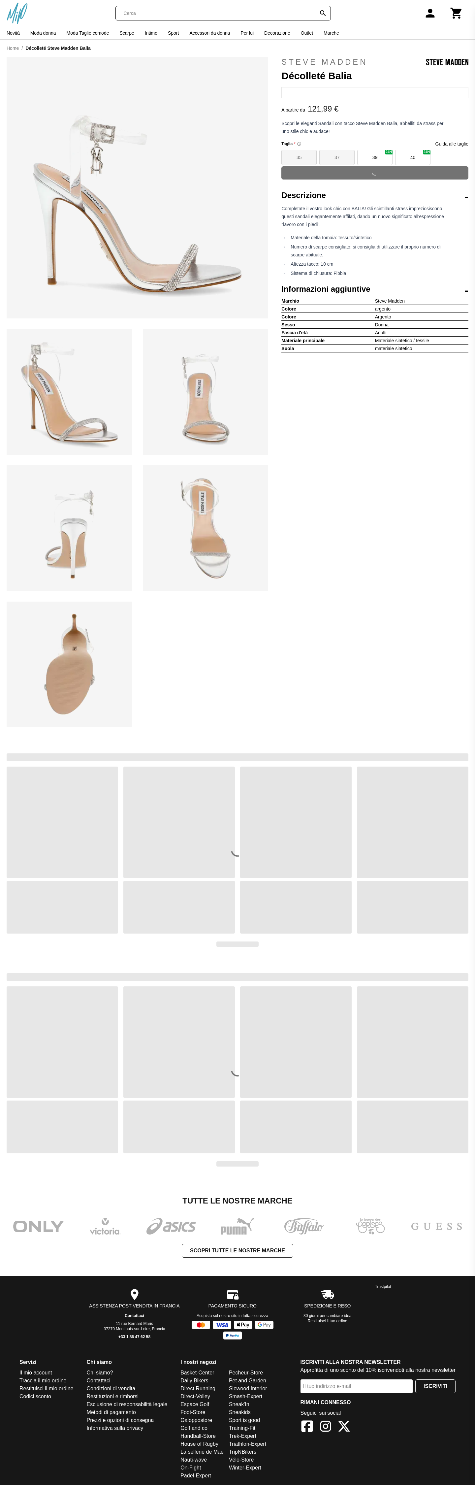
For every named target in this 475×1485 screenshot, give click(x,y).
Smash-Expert (245, 1396)
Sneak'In (239, 1404)
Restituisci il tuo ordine (327, 1321)
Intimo (151, 33)
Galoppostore (196, 1420)
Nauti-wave (193, 1460)
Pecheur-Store (246, 1372)
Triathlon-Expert (247, 1444)
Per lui (247, 33)
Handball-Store (198, 1436)
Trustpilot (383, 1286)
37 (337, 157)
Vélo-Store (241, 1460)
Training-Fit (242, 1428)
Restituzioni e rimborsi (113, 1396)
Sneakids (240, 1412)
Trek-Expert (242, 1436)
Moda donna (43, 33)
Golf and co (193, 1428)
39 (382, 155)
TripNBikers (242, 1452)
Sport (173, 33)
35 (299, 157)
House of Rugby (199, 1444)
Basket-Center (197, 1372)
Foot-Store (193, 1412)
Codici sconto (35, 1396)
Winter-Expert (245, 1467)
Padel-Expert (195, 1475)
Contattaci (134, 1315)
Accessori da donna (209, 33)
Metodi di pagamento (111, 1412)
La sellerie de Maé (202, 1452)
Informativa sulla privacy (115, 1428)
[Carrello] (456, 13)
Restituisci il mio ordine (46, 1388)
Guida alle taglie (451, 144)
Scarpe (126, 33)
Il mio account (35, 1372)
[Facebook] (307, 1427)
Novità (13, 33)
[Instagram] (325, 1427)
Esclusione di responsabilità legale (127, 1404)
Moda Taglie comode (88, 33)
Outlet (307, 33)
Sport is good (244, 1420)
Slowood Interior (248, 1388)
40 (420, 155)
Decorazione (277, 33)
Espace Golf (194, 1404)
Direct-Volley (195, 1396)
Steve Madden (374, 62)
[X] (344, 1427)
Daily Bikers (194, 1380)
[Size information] (299, 144)
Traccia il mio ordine (43, 1380)
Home (13, 48)
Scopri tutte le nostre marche (237, 1250)
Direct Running (197, 1388)
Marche (331, 33)
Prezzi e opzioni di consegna (120, 1420)
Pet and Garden (247, 1380)
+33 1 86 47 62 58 (134, 1337)
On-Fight (190, 1467)
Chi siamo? (100, 1372)
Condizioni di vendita (111, 1388)
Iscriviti (435, 1386)
